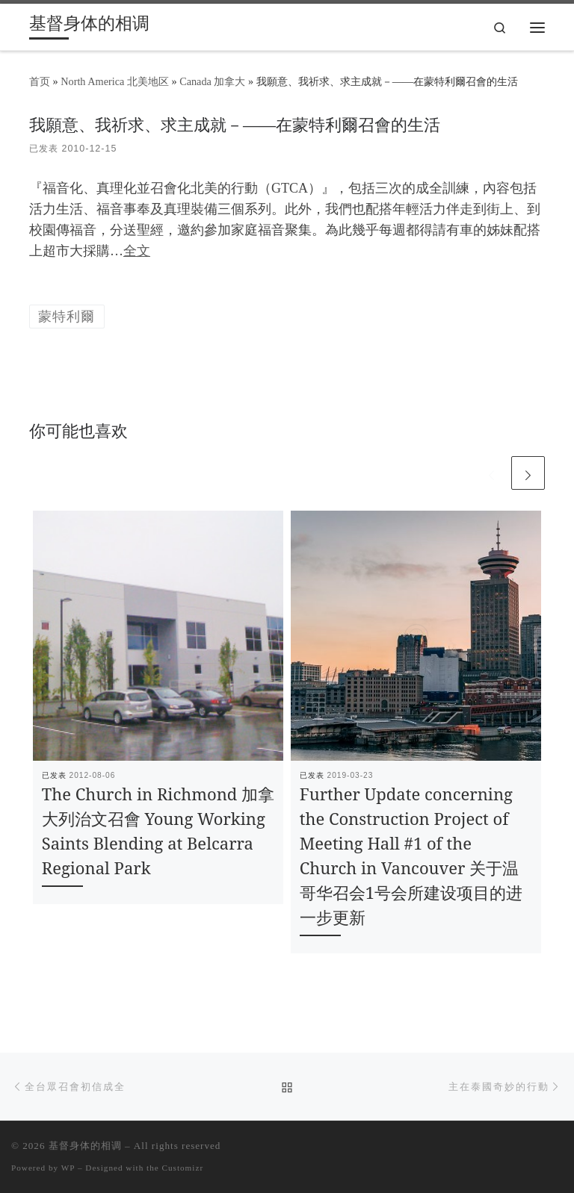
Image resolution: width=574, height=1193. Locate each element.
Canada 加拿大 (212, 81)
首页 (39, 81)
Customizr (183, 1167)
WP (68, 1167)
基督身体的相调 (85, 1145)
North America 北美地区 (115, 81)
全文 (136, 250)
